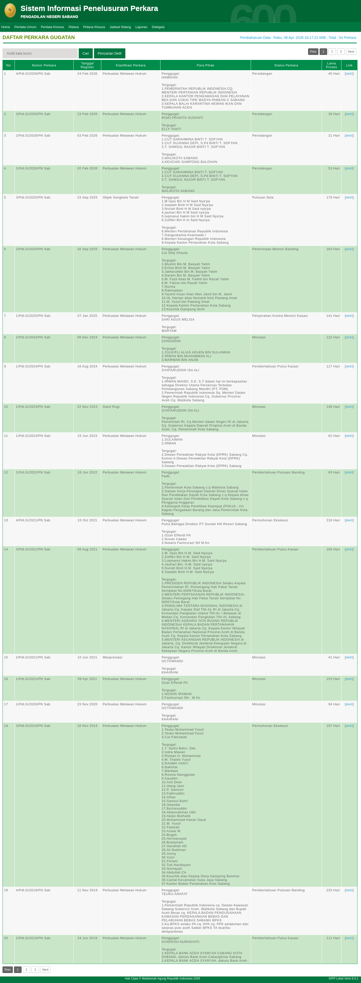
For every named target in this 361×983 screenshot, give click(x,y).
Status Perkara (286, 65)
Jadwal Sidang (120, 27)
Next (351, 51)
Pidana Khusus (94, 27)
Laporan (141, 27)
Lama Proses (331, 65)
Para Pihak (205, 65)
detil (349, 73)
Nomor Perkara (44, 65)
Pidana (74, 27)
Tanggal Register (87, 65)
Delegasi (158, 27)
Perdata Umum (25, 27)
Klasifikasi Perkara (131, 65)
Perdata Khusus (52, 27)
